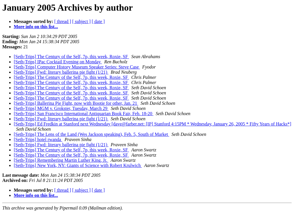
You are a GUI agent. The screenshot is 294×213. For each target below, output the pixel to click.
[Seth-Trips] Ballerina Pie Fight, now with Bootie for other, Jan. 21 (76, 103)
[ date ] (98, 21)
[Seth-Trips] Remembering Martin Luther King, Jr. (61, 160)
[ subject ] (81, 21)
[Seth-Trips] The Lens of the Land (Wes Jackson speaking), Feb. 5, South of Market (91, 134)
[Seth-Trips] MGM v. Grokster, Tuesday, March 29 (61, 108)
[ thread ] (62, 21)
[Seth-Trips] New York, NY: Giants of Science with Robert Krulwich (78, 165)
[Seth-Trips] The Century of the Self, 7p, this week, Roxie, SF (71, 56)
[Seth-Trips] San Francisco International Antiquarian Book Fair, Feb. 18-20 (83, 113)
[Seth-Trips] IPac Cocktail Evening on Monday (58, 61)
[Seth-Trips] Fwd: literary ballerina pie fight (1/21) (61, 72)
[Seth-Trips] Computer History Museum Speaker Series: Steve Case (77, 66)
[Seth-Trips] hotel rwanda (38, 139)
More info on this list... (36, 26)
